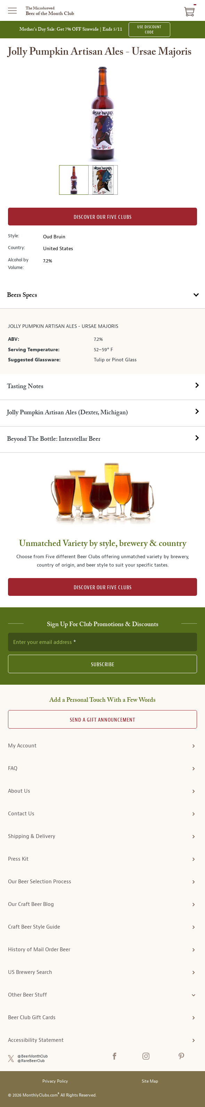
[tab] (102, 296)
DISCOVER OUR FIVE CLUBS (103, 587)
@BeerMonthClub (32, 1056)
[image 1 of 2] (73, 181)
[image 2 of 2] (102, 181)
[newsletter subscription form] (102, 642)
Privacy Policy (55, 1081)
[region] (102, 113)
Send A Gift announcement (102, 720)
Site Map (150, 1081)
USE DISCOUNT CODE (149, 29)
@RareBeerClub (31, 1061)
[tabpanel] (102, 341)
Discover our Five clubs (103, 217)
